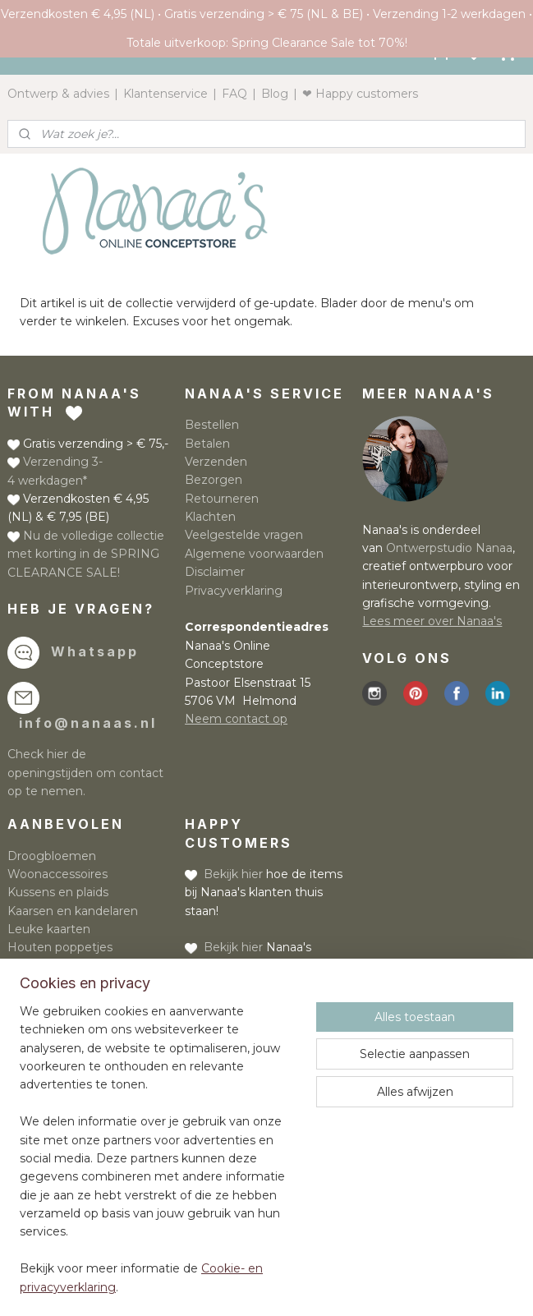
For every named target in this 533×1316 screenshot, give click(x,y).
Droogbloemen (51, 856)
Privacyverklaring (234, 590)
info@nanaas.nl (88, 723)
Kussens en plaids (57, 892)
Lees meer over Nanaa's (432, 621)
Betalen (207, 443)
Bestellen (212, 424)
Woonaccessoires (57, 874)
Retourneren (222, 498)
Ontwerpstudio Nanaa (449, 548)
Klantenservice (165, 93)
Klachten (210, 516)
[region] (158, 1159)
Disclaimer (215, 571)
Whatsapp (95, 651)
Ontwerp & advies (58, 93)
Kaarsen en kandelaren (72, 911)
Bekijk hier (233, 874)
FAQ (234, 93)
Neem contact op (236, 718)
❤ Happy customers (360, 93)
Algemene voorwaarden (254, 553)
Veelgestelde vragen (244, 534)
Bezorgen (213, 479)
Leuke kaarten (48, 929)
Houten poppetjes (60, 947)
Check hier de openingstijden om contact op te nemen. (85, 772)
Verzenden (216, 461)
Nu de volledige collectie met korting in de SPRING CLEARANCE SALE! (85, 554)
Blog (274, 93)
